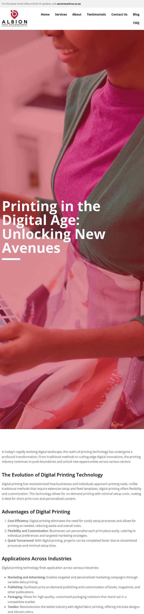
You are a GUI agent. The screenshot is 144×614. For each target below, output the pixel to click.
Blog (136, 14)
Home (45, 14)
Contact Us (119, 14)
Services (61, 14)
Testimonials (96, 14)
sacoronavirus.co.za (69, 3)
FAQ (136, 23)
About (76, 14)
